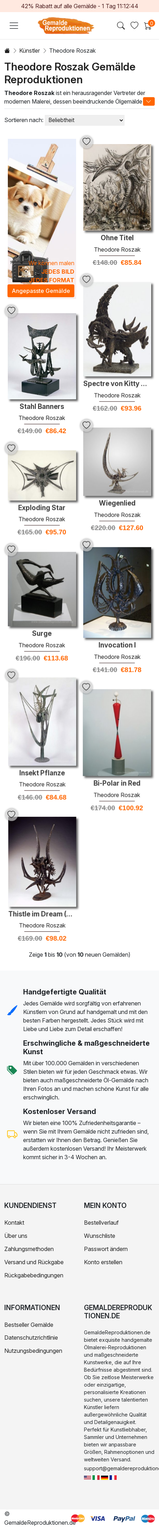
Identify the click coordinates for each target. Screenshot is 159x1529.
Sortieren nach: (23, 120)
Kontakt (14, 1222)
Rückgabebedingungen (33, 1275)
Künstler (29, 50)
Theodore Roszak (117, 249)
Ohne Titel (117, 238)
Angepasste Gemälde (41, 290)
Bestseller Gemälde (28, 1324)
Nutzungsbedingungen (33, 1350)
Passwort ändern (106, 1248)
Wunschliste (99, 1235)
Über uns (15, 1235)
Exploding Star (41, 501)
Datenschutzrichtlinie (31, 1337)
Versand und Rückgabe (34, 1262)
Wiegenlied (117, 489)
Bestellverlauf (101, 1222)
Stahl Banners (42, 407)
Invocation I (117, 625)
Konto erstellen (103, 1262)
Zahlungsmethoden (29, 1248)
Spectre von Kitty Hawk (117, 377)
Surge (42, 623)
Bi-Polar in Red (85, 762)
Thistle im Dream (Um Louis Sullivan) (74, 885)
